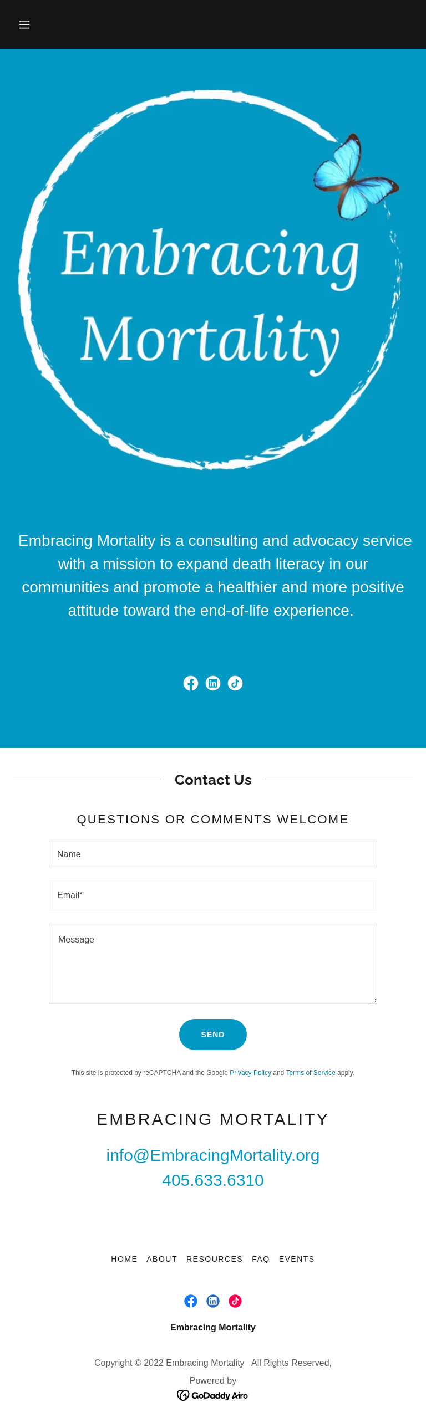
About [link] (162, 1259)
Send (213, 1034)
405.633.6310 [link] (213, 1180)
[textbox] (213, 854)
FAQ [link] (261, 1259)
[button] (24, 24)
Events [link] (297, 1259)
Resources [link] (214, 1259)
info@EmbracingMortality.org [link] (213, 1155)
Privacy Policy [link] (250, 1073)
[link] (191, 683)
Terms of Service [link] (310, 1073)
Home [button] (124, 1259)
